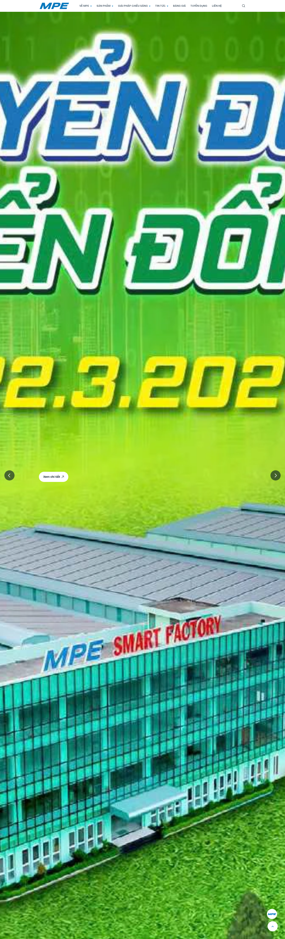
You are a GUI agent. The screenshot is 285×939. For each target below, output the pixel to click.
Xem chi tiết (53, 477)
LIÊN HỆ (217, 5)
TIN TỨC (161, 5)
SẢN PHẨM (105, 5)
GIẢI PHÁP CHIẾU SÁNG (134, 5)
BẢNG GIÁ (179, 5)
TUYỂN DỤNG (198, 5)
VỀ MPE (85, 5)
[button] (275, 475)
